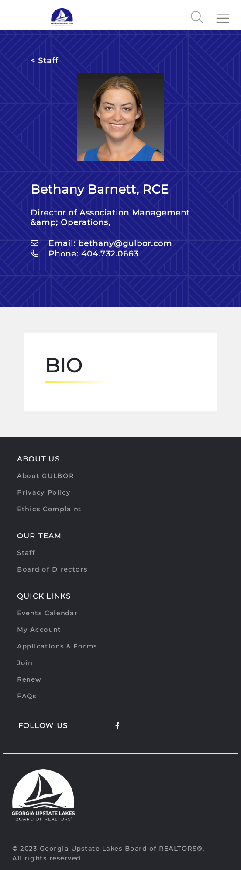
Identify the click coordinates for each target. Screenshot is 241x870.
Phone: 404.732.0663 (84, 254)
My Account (39, 630)
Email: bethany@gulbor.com (101, 243)
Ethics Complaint (49, 509)
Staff (26, 553)
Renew (29, 679)
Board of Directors (52, 569)
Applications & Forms (57, 646)
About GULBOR (45, 476)
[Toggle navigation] (226, 14)
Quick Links (44, 596)
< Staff (44, 61)
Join (25, 663)
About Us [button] (38, 459)
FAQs (27, 696)
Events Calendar (47, 613)
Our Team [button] (39, 536)
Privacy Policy (44, 492)
